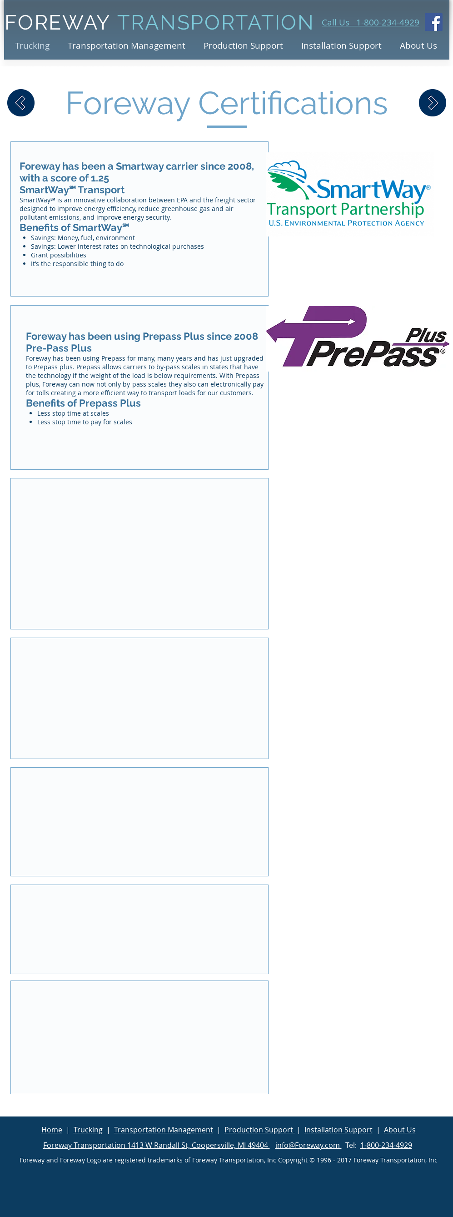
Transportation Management (163, 1130)
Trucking (88, 1130)
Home (51, 1130)
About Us (400, 1130)
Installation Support (338, 1130)
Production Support (259, 1130)
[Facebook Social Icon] (434, 22)
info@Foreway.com (308, 1145)
